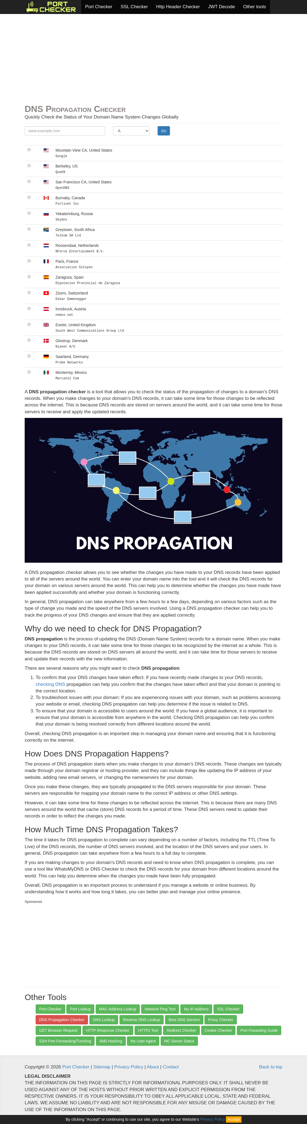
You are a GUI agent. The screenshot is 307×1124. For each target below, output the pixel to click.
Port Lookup (80, 1009)
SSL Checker (134, 6)
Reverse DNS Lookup (141, 1020)
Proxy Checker (220, 1020)
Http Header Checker (178, 6)
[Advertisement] (153, 60)
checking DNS (50, 684)
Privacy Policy (128, 1067)
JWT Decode (221, 6)
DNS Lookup (104, 1020)
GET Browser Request (58, 1030)
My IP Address (196, 1009)
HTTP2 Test (148, 1030)
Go (163, 131)
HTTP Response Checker (108, 1030)
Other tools (254, 6)
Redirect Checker (181, 1030)
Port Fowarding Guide (259, 1030)
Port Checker (98, 6)
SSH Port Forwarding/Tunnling (65, 1041)
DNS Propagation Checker (61, 1020)
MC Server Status (179, 1041)
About (153, 1067)
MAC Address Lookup (117, 1009)
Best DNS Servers (184, 1020)
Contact (171, 1067)
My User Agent (143, 1041)
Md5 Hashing (111, 1041)
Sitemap (101, 1067)
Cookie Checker (218, 1030)
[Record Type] (131, 130)
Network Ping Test (160, 1009)
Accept (234, 1119)
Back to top (270, 1067)
